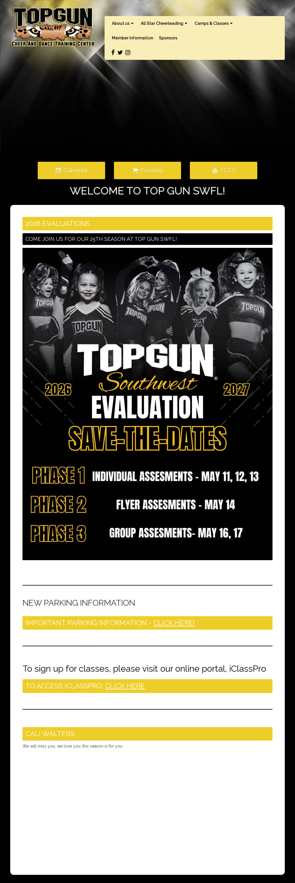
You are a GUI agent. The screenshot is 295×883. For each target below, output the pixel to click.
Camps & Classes (214, 23)
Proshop (148, 170)
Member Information (132, 38)
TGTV (223, 170)
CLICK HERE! (174, 623)
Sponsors (168, 38)
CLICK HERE (125, 686)
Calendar (71, 170)
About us (123, 23)
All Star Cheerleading (165, 23)
